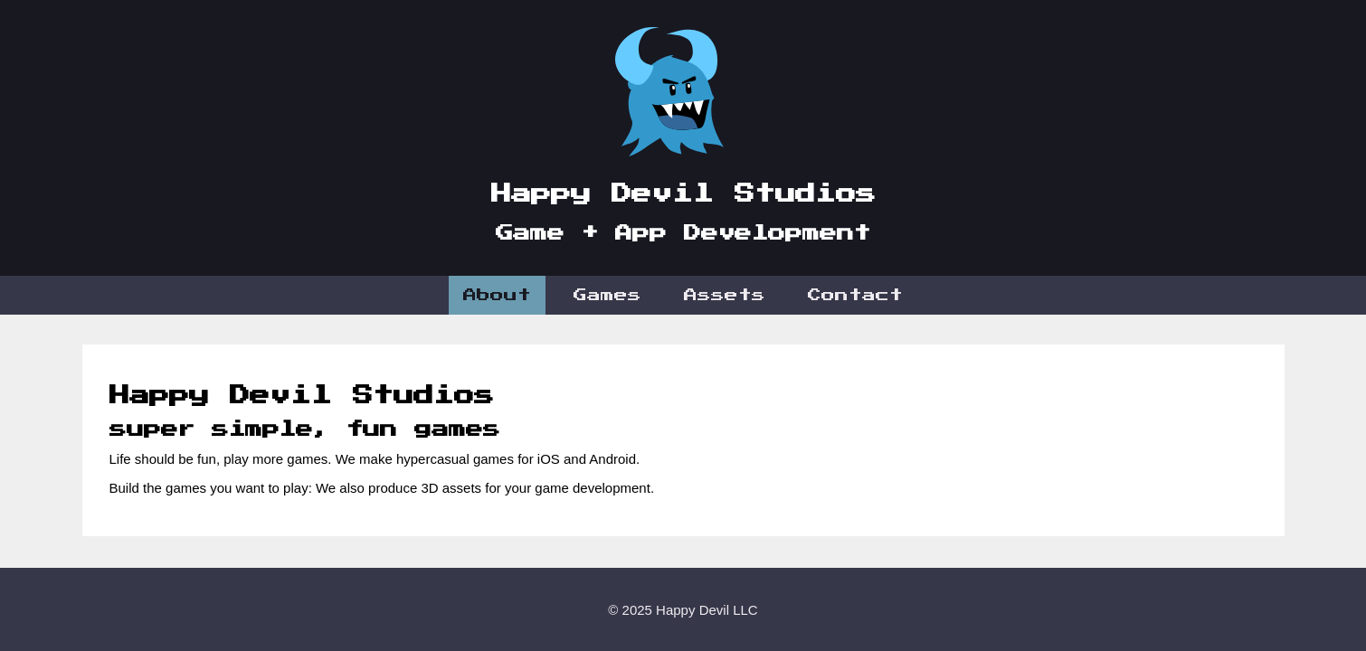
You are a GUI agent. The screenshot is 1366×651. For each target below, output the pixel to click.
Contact (855, 295)
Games (607, 295)
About (497, 295)
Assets (724, 295)
